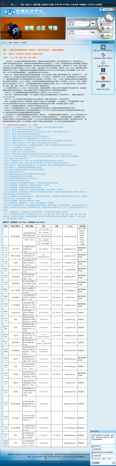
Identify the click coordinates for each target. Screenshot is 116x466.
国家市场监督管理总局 (103, 81)
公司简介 (24, 43)
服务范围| (37, 5)
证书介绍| (58, 5)
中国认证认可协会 (103, 66)
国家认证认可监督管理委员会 (103, 50)
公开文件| (90, 5)
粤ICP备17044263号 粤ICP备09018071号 (37, 454)
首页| (22, 5)
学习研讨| (66, 5)
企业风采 (98, 5)
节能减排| (82, 5)
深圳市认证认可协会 (103, 89)
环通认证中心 (19, 454)
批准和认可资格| (48, 5)
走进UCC (17, 43)
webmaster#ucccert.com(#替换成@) (74, 456)
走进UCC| (29, 5)
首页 (10, 43)
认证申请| (74, 5)
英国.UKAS (103, 74)
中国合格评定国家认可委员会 (103, 58)
